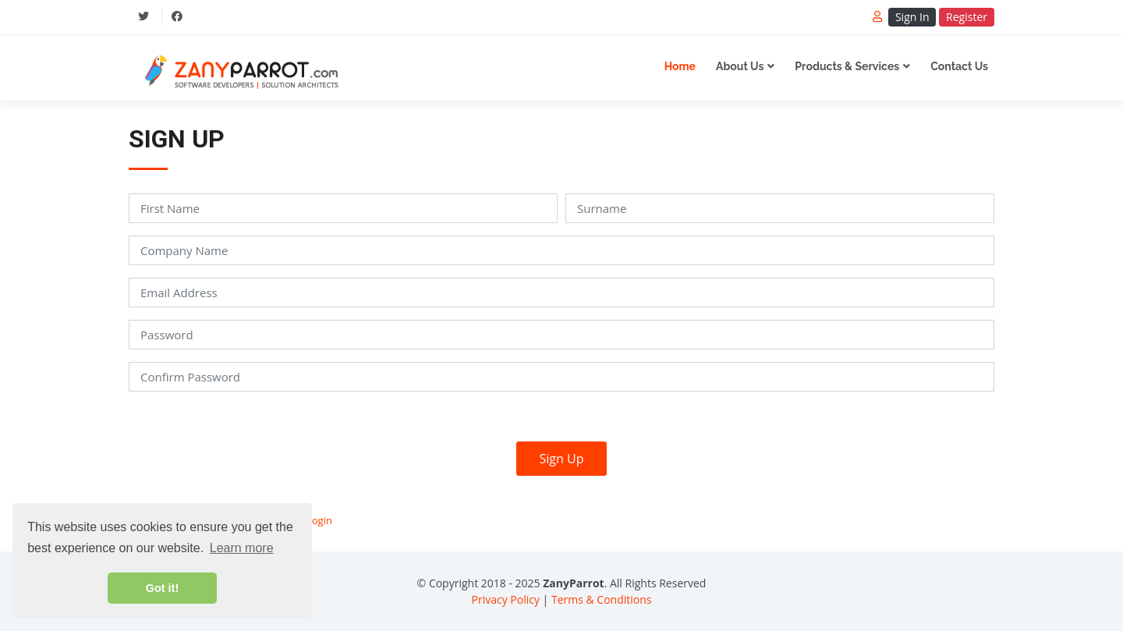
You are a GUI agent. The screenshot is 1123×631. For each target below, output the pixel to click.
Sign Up (562, 458)
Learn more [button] (242, 548)
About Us (739, 66)
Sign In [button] (912, 16)
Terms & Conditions (601, 599)
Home (680, 66)
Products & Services (847, 66)
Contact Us (959, 66)
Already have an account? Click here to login (230, 520)
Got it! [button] (162, 588)
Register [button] (966, 16)
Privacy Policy (506, 599)
